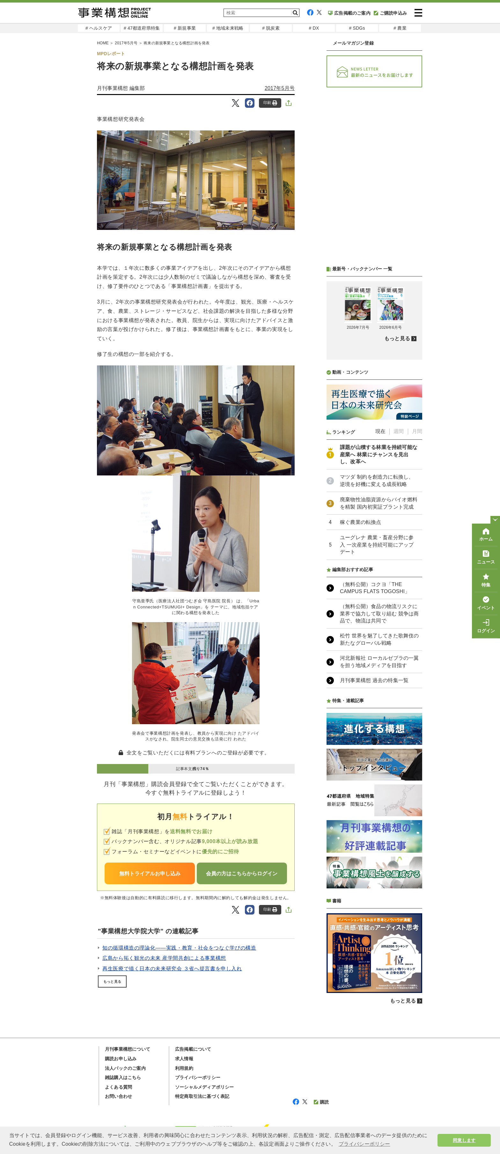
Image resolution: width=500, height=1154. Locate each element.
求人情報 (184, 1058)
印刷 (270, 102)
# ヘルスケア (98, 28)
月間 (417, 431)
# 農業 (399, 28)
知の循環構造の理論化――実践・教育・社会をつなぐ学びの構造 (179, 948)
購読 (321, 1102)
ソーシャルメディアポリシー (204, 1087)
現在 (380, 431)
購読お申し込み (120, 1058)
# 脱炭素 (271, 28)
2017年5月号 (126, 43)
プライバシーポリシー (197, 1077)
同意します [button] (464, 1140)
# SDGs (357, 28)
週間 (398, 431)
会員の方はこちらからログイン (241, 873)
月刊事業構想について (127, 1049)
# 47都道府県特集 (142, 28)
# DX (314, 28)
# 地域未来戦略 (227, 28)
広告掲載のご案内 (349, 13)
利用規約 (184, 1068)
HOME (103, 43)
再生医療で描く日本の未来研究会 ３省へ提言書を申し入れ (172, 968)
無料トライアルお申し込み (149, 873)
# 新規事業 (185, 28)
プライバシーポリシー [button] (364, 1144)
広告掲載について (193, 1049)
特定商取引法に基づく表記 (202, 1096)
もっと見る (112, 981)
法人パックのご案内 (125, 1068)
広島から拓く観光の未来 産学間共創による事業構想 (164, 958)
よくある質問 (118, 1087)
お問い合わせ (118, 1096)
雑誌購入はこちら (123, 1077)
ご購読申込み (390, 13)
